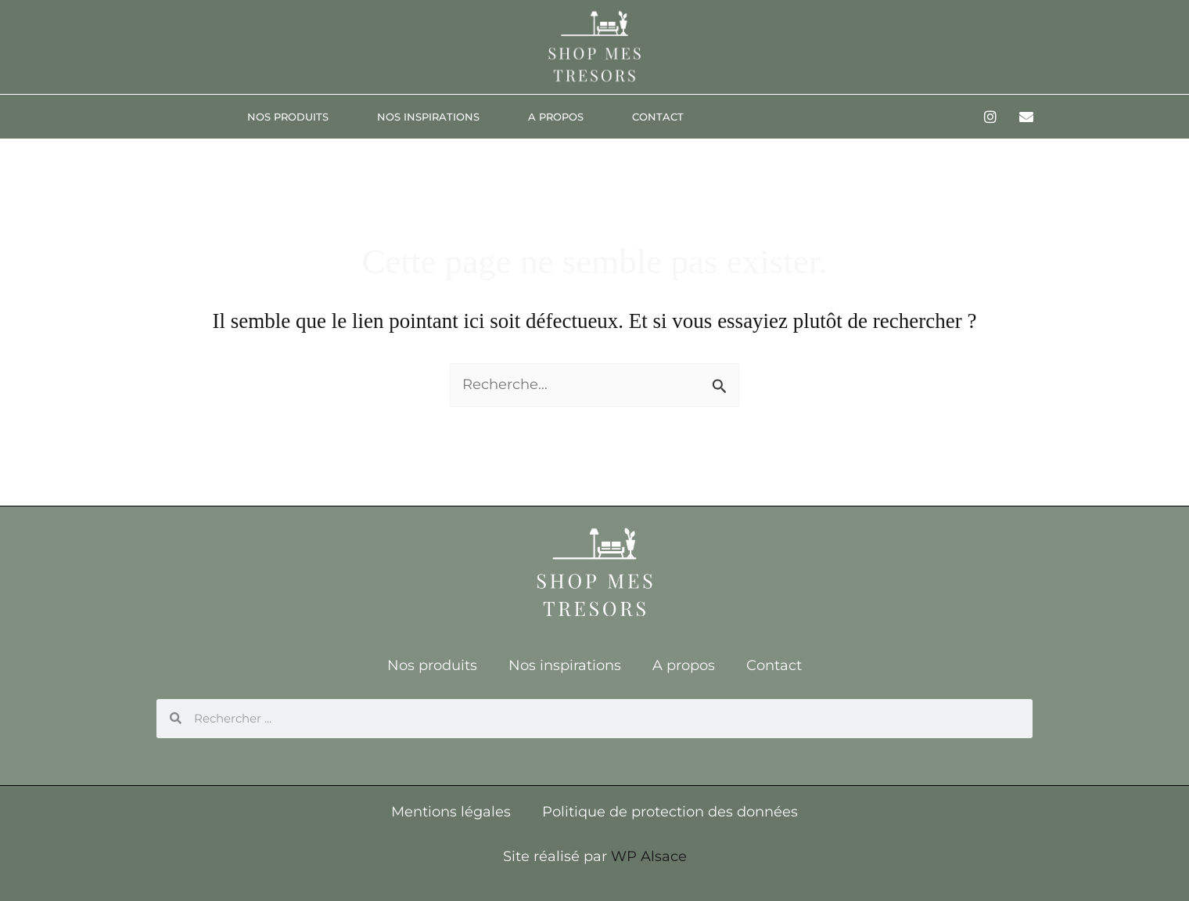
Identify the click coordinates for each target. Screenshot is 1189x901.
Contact (658, 116)
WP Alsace (649, 856)
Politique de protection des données (670, 811)
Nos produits (288, 116)
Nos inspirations (428, 116)
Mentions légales (451, 811)
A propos (556, 116)
